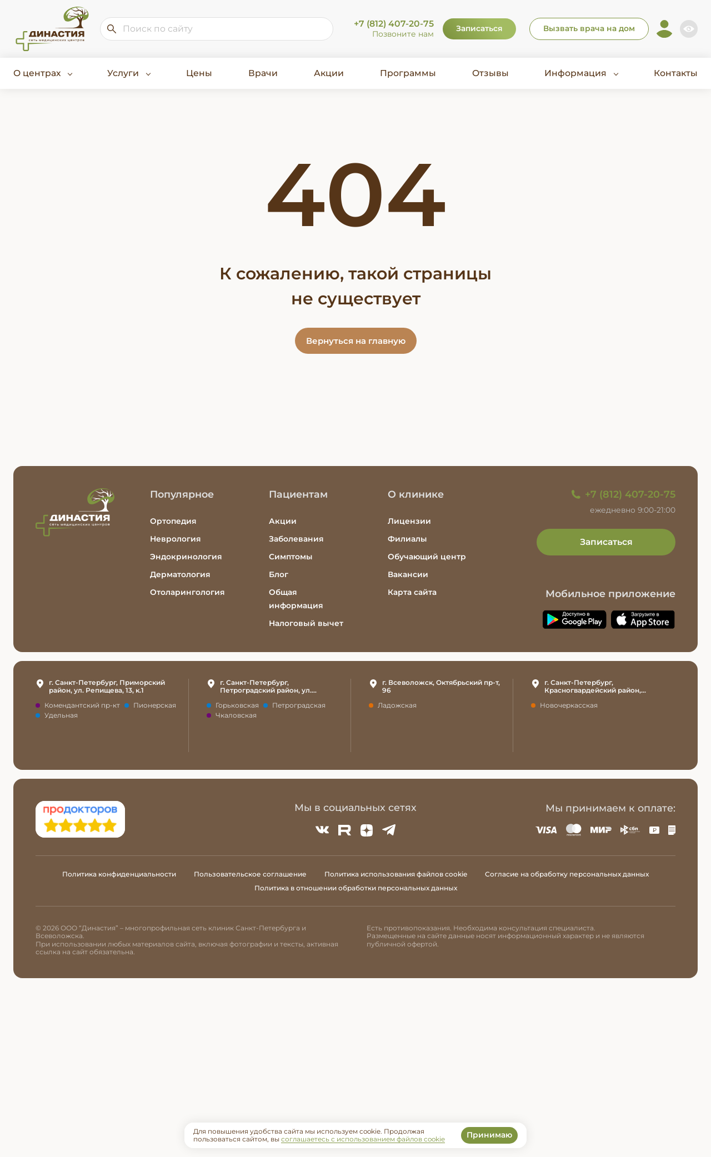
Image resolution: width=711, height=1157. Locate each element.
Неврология (175, 538)
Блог (278, 574)
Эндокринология (186, 556)
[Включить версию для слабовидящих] (689, 29)
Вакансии (408, 574)
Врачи (263, 73)
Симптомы (291, 556)
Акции (329, 73)
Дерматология (180, 574)
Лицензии (409, 521)
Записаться (479, 28)
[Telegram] (388, 830)
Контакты (676, 73)
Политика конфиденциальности (119, 874)
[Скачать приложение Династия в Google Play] (574, 619)
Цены (199, 73)
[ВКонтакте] (322, 830)
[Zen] (366, 830)
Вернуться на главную (355, 340)
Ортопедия (173, 521)
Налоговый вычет (306, 623)
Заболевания (296, 538)
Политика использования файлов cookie (395, 874)
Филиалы (407, 538)
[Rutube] (344, 830)
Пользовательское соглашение (250, 874)
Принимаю (489, 1134)
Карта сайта (412, 592)
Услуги (123, 73)
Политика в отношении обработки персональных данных (355, 887)
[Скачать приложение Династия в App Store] (643, 619)
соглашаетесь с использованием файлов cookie (363, 1139)
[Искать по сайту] (111, 29)
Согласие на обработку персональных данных (567, 874)
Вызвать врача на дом (589, 28)
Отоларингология (187, 592)
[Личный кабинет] (664, 29)
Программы (408, 73)
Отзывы (490, 73)
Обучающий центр (427, 556)
